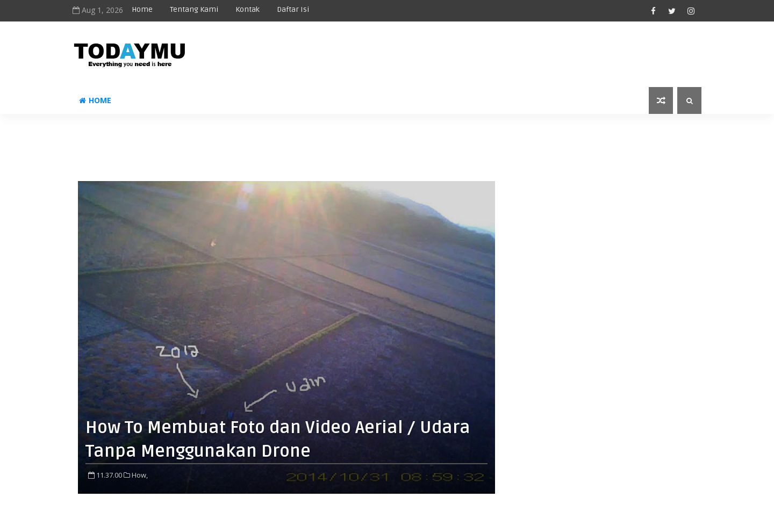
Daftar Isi (293, 9)
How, (140, 475)
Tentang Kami (194, 9)
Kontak (247, 9)
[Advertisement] (387, 138)
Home (142, 9)
